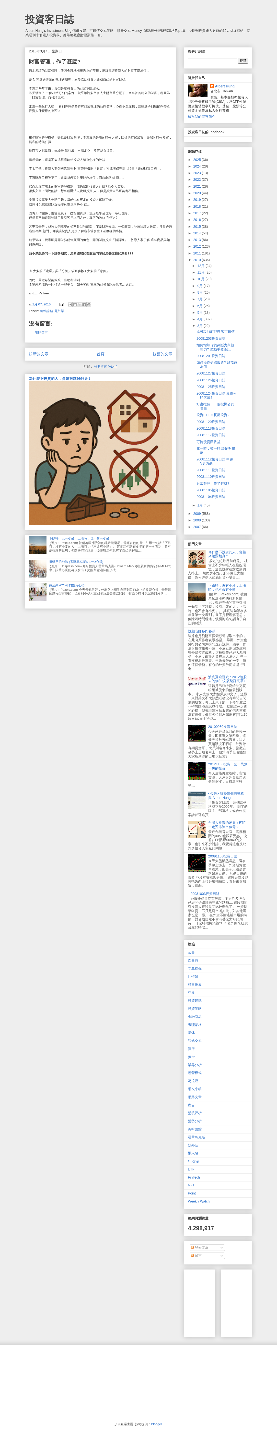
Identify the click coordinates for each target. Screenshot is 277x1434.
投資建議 (195, 1000)
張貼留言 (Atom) (105, 366)
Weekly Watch (199, 1201)
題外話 (59, 311)
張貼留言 (41, 333)
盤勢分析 (195, 1121)
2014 (197, 233)
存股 (191, 992)
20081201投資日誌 (210, 356)
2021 (197, 186)
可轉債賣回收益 (208, 442)
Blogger (156, 1424)
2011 (197, 253)
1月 (200, 505)
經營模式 (195, 1073)
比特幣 (193, 976)
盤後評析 (195, 1113)
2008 (197, 520)
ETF (191, 1169)
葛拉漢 (193, 1081)
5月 (200, 312)
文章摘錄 (195, 968)
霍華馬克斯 (196, 1137)
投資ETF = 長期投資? (212, 415)
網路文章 (195, 1097)
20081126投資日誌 (210, 380)
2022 (197, 179)
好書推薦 (195, 985)
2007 (197, 527)
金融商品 (195, 1017)
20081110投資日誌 (210, 477)
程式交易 (195, 1041)
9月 (200, 286)
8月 (200, 292)
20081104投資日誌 (210, 497)
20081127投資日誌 (210, 373)
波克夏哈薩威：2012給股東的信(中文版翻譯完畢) (227, 679)
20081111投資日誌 (210, 470)
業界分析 (195, 1065)
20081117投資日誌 (210, 435)
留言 (196, 1255)
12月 (201, 266)
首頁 (100, 354)
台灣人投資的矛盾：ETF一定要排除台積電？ (226, 825)
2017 (197, 213)
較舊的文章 (162, 354)
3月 (200, 326)
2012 (197, 246)
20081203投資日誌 (210, 338)
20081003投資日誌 (205, 894)
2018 (197, 206)
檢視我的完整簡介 (201, 117)
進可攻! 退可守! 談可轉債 (215, 332)
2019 (197, 200)
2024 (197, 166)
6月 (200, 306)
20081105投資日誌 (210, 490)
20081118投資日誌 (210, 428)
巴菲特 (193, 960)
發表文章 (199, 1247)
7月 (200, 299)
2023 (197, 173)
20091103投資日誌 (222, 856)
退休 (191, 1033)
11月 (201, 272)
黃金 (191, 1057)
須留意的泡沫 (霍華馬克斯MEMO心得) (76, 562)
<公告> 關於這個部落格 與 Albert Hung (226, 796)
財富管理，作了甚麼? (212, 483)
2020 (197, 193)
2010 (197, 260)
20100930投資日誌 (222, 727)
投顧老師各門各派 (201, 631)
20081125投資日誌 (210, 387)
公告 (191, 952)
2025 (197, 160)
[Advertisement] (61, 1382)
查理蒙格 (195, 1025)
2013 (197, 240)
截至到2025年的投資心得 (67, 585)
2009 (197, 514)
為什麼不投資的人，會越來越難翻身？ (60, 378)
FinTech (194, 1177)
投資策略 (195, 1009)
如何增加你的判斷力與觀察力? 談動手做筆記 (215, 347)
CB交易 (193, 1161)
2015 (197, 227)
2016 (197, 220)
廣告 (191, 1105)
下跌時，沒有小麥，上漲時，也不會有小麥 (79, 538)
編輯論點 (46, 311)
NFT (191, 1185)
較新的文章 (38, 354)
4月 (200, 319)
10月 (201, 279)
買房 (191, 1049)
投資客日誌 (49, 19)
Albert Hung (225, 86)
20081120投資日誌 (210, 422)
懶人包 (193, 1153)
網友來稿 (195, 1089)
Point (192, 1193)
